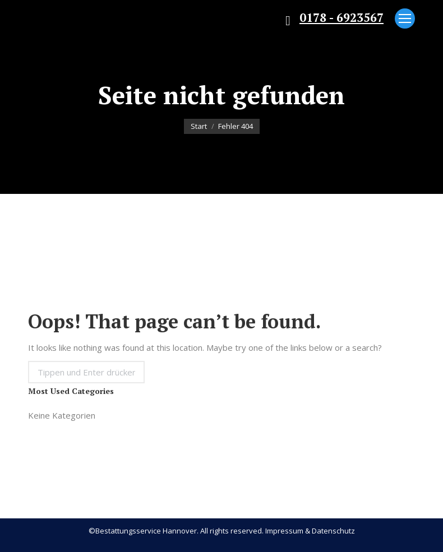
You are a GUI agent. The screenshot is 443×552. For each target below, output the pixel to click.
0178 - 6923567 (341, 17)
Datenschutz (333, 531)
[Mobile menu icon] (405, 18)
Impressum (284, 531)
